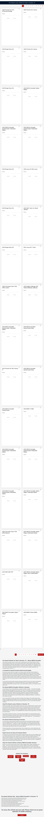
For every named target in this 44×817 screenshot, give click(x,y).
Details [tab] (8, 18)
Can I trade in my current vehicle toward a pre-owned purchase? (12, 804)
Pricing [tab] (14, 18)
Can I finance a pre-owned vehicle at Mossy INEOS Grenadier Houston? (13, 803)
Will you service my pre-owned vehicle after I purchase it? (11, 805)
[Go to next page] (40, 6)
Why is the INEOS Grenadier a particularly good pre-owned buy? (12, 800)
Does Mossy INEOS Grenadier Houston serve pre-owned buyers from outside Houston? (15, 806)
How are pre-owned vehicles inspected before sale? (10, 802)
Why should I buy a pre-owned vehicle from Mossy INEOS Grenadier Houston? (14, 799)
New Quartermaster (33, 756)
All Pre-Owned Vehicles (10, 756)
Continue (22, 815)
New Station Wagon (22, 760)
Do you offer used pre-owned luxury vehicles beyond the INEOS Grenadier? (13, 801)
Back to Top (40, 654)
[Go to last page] (42, 6)
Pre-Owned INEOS (18, 756)
